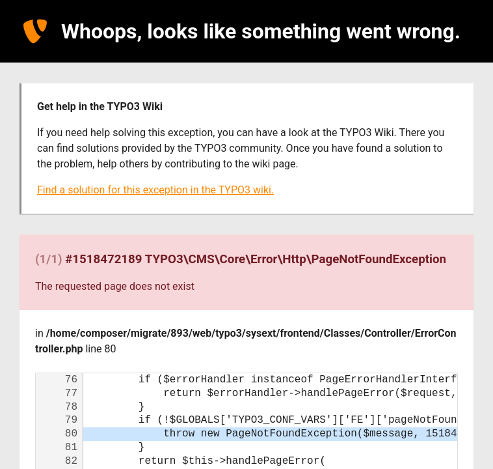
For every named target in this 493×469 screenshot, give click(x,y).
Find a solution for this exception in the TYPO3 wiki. (155, 190)
